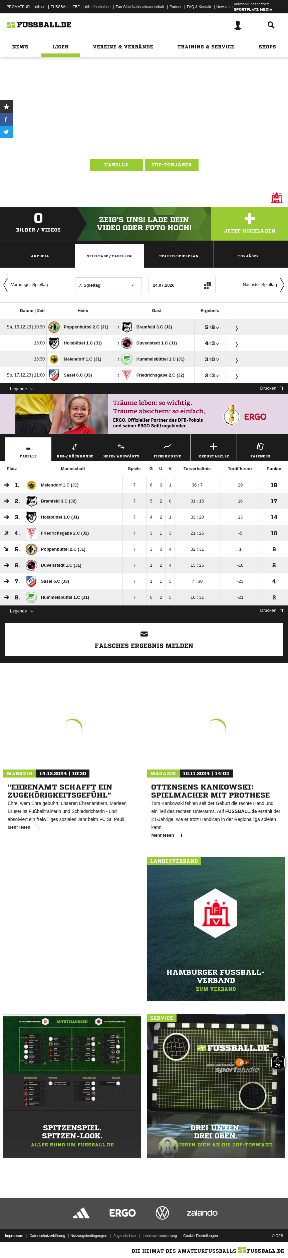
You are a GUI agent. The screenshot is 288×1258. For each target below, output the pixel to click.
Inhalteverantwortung (159, 1236)
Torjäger (248, 256)
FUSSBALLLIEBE (65, 7)
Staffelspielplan (179, 256)
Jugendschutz (124, 1236)
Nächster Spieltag (265, 285)
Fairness (260, 449)
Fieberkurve (167, 449)
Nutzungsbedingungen (88, 1236)
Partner (176, 7)
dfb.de (40, 7)
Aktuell (40, 256)
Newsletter (225, 7)
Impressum (14, 1236)
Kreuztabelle (213, 449)
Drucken (271, 388)
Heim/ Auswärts (121, 449)
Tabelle (116, 164)
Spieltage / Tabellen (109, 256)
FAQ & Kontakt (199, 7)
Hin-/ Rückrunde (74, 449)
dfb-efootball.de (97, 7)
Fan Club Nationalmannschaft (140, 7)
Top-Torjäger (172, 164)
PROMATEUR (18, 7)
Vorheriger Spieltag (24, 285)
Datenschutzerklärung (47, 1236)
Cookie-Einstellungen (200, 1236)
